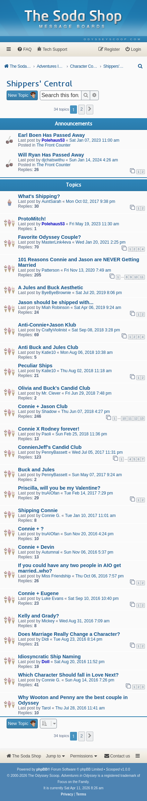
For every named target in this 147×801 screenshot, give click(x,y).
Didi (45, 639)
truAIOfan (50, 493)
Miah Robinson (55, 307)
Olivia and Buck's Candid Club (54, 388)
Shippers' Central (39, 83)
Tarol (46, 708)
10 (136, 277)
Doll (46, 661)
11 (142, 277)
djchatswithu (53, 160)
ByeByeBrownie (56, 292)
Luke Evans (52, 598)
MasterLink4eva (56, 242)
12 (136, 418)
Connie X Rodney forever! (48, 429)
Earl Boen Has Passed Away (51, 135)
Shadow (49, 411)
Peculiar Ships (35, 365)
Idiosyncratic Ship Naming (49, 656)
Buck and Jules (36, 469)
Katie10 (49, 352)
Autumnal (50, 552)
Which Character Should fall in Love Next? (68, 675)
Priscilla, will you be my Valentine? (59, 488)
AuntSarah (51, 201)
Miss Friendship (56, 576)
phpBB (41, 769)
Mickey (48, 621)
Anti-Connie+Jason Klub (47, 325)
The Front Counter (53, 145)
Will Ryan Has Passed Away (51, 155)
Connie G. (51, 515)
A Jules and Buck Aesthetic (50, 287)
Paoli (46, 434)
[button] (89, 109)
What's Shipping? (39, 196)
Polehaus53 (53, 140)
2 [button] (81, 109)
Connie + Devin (36, 547)
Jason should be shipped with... (55, 302)
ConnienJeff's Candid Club (49, 447)
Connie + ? (31, 528)
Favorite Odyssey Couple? (49, 237)
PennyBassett (54, 452)
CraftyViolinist (54, 330)
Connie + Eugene (38, 593)
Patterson (50, 270)
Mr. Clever (51, 393)
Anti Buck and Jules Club (48, 347)
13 (142, 418)
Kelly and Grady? (38, 616)
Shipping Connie (38, 510)
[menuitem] (113, 39)
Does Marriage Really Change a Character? (69, 634)
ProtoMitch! (32, 219)
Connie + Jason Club (43, 406)
